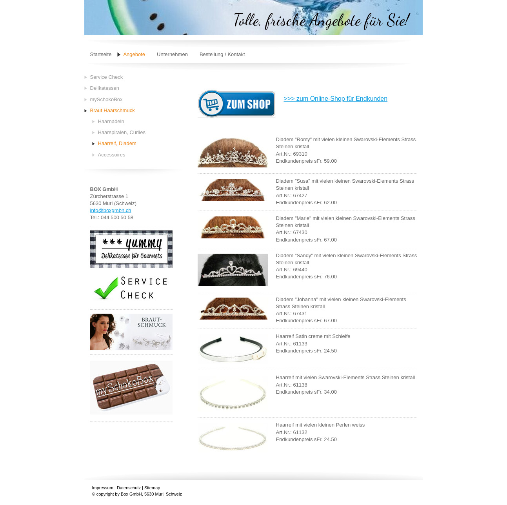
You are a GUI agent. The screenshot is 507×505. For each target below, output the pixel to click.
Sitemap (152, 487)
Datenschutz (129, 487)
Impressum (102, 487)
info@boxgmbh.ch (110, 210)
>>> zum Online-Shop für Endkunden (336, 98)
